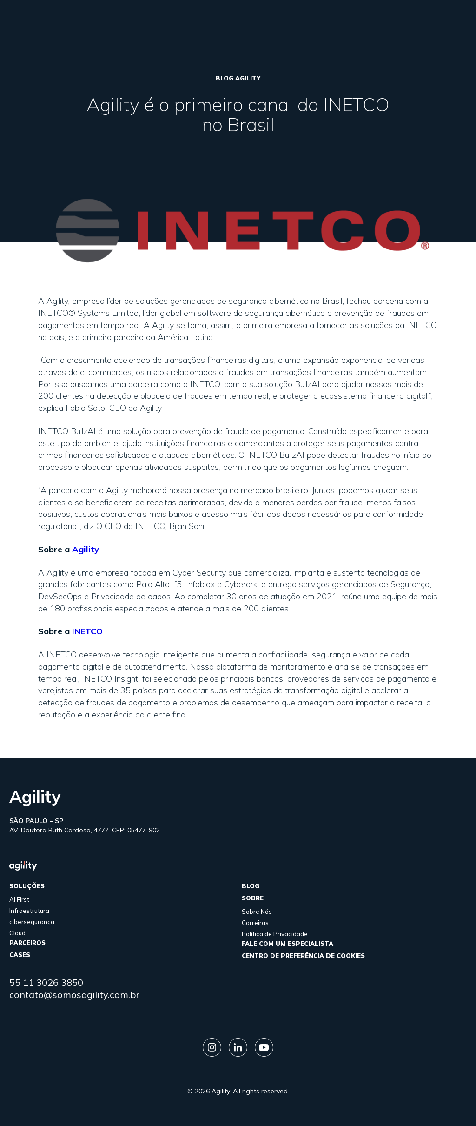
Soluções (27, 886)
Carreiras (255, 922)
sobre (253, 898)
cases (19, 954)
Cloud (17, 933)
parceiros (27, 942)
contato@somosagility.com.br (74, 994)
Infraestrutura (29, 910)
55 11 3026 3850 (46, 982)
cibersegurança (31, 921)
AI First (19, 899)
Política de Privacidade (275, 934)
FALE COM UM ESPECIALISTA (287, 943)
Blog (250, 886)
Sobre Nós (257, 911)
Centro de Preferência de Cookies (303, 955)
